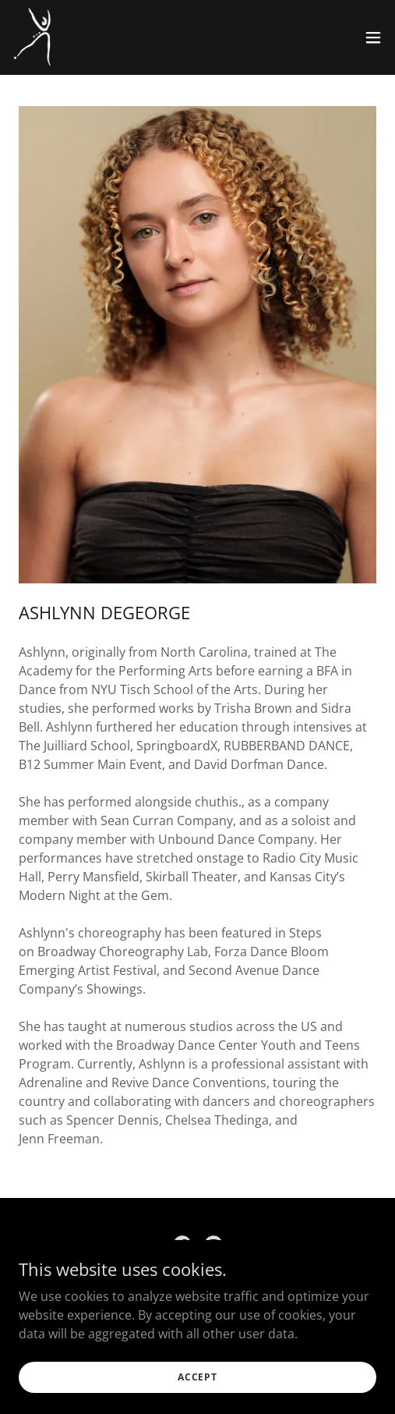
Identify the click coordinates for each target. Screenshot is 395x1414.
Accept (197, 1377)
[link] (33, 37)
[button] (373, 37)
